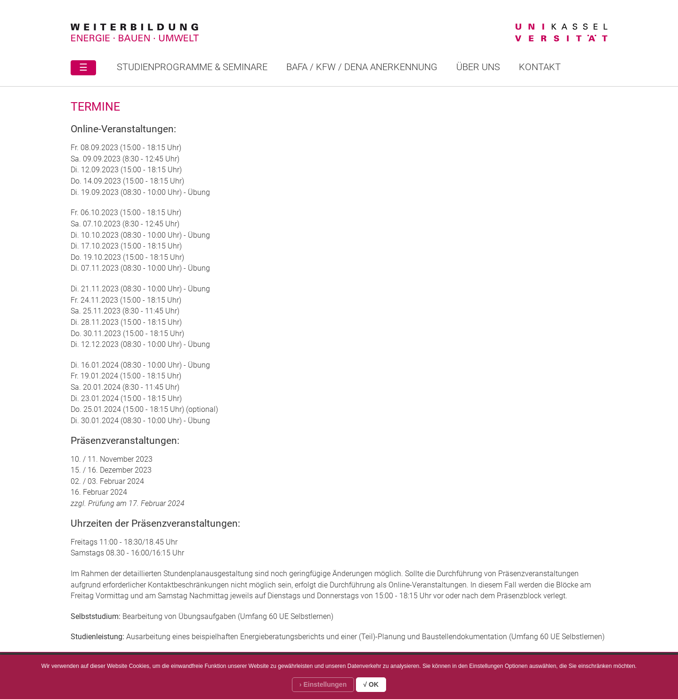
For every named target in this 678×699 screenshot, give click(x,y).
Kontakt (540, 66)
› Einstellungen (323, 684)
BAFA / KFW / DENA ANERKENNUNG (361, 66)
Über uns (478, 66)
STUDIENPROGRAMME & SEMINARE (192, 66)
